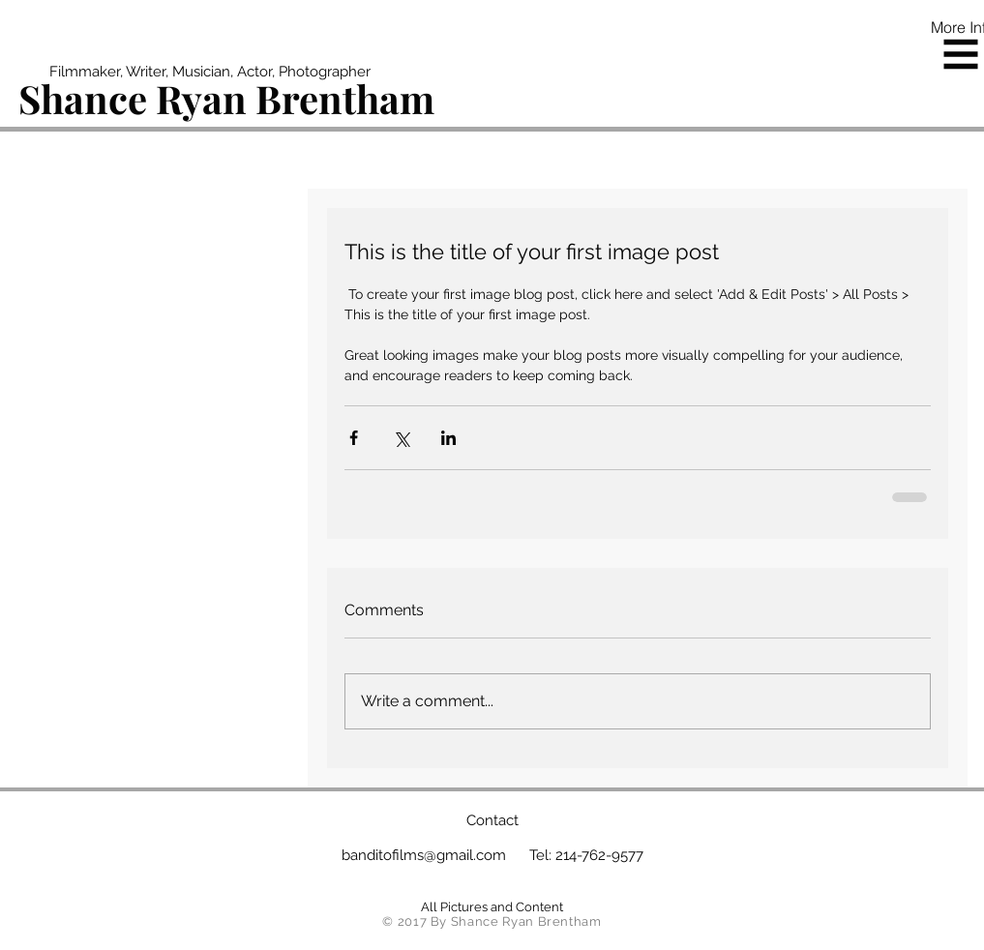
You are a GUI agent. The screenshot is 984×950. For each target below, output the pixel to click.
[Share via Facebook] (353, 438)
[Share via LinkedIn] (448, 438)
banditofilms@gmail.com (424, 855)
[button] (961, 55)
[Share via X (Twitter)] (401, 438)
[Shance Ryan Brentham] (227, 99)
